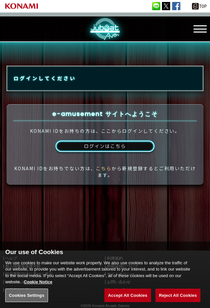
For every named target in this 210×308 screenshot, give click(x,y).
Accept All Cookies (127, 300)
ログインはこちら (105, 153)
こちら (104, 177)
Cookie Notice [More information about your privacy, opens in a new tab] (38, 287)
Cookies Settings (26, 300)
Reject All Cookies (178, 300)
